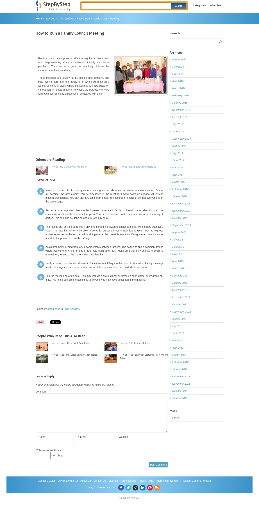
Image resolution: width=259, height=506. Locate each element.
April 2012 (178, 347)
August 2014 (179, 145)
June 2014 (178, 160)
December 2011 (181, 376)
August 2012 (179, 318)
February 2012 (180, 362)
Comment (41, 391)
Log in (175, 417)
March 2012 (179, 354)
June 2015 (178, 131)
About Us (85, 480)
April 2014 (178, 174)
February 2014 (180, 189)
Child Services (66, 18)
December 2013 (181, 203)
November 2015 (181, 117)
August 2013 (179, 232)
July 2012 (177, 326)
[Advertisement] (101, 45)
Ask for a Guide (47, 480)
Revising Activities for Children (135, 343)
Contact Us (100, 480)
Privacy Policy (146, 480)
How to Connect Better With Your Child (70, 343)
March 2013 (179, 268)
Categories (199, 5)
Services (50, 18)
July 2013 (177, 239)
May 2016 (177, 73)
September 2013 (181, 225)
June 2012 (178, 333)
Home (39, 18)
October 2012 (180, 304)
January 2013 (180, 282)
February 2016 (180, 95)
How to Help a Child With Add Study (69, 166)
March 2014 (179, 181)
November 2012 (181, 297)
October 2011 (180, 390)
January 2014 (180, 196)
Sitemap (113, 480)
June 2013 (178, 246)
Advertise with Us (68, 480)
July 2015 (177, 124)
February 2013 (180, 275)
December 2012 (181, 290)
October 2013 (180, 218)
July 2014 (177, 153)
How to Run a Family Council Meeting (98, 18)
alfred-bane (53, 308)
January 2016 (180, 102)
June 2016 (178, 66)
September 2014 (181, 138)
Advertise (215, 5)
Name (42, 437)
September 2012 (181, 311)
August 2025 (179, 59)
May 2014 (177, 167)
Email (83, 437)
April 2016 (178, 81)
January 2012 (180, 369)
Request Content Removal (196, 480)
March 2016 (179, 88)
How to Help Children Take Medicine (138, 166)
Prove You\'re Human (50, 450)
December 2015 (181, 109)
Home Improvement (168, 480)
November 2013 (181, 210)
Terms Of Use (128, 480)
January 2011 (180, 398)
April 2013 (178, 261)
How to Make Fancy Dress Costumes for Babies (74, 354)
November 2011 (181, 383)
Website (123, 436)
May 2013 (177, 254)
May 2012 (177, 340)
